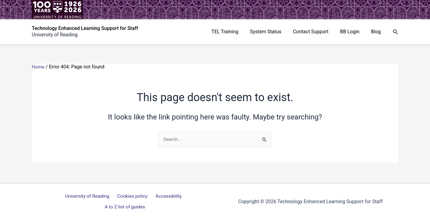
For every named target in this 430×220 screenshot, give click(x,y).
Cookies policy (110, 202)
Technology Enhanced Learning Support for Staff (85, 28)
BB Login (352, 32)
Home (38, 67)
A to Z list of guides (184, 202)
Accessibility (144, 202)
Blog (377, 32)
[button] (395, 32)
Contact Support (315, 32)
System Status (272, 32)
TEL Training (233, 32)
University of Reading (66, 202)
